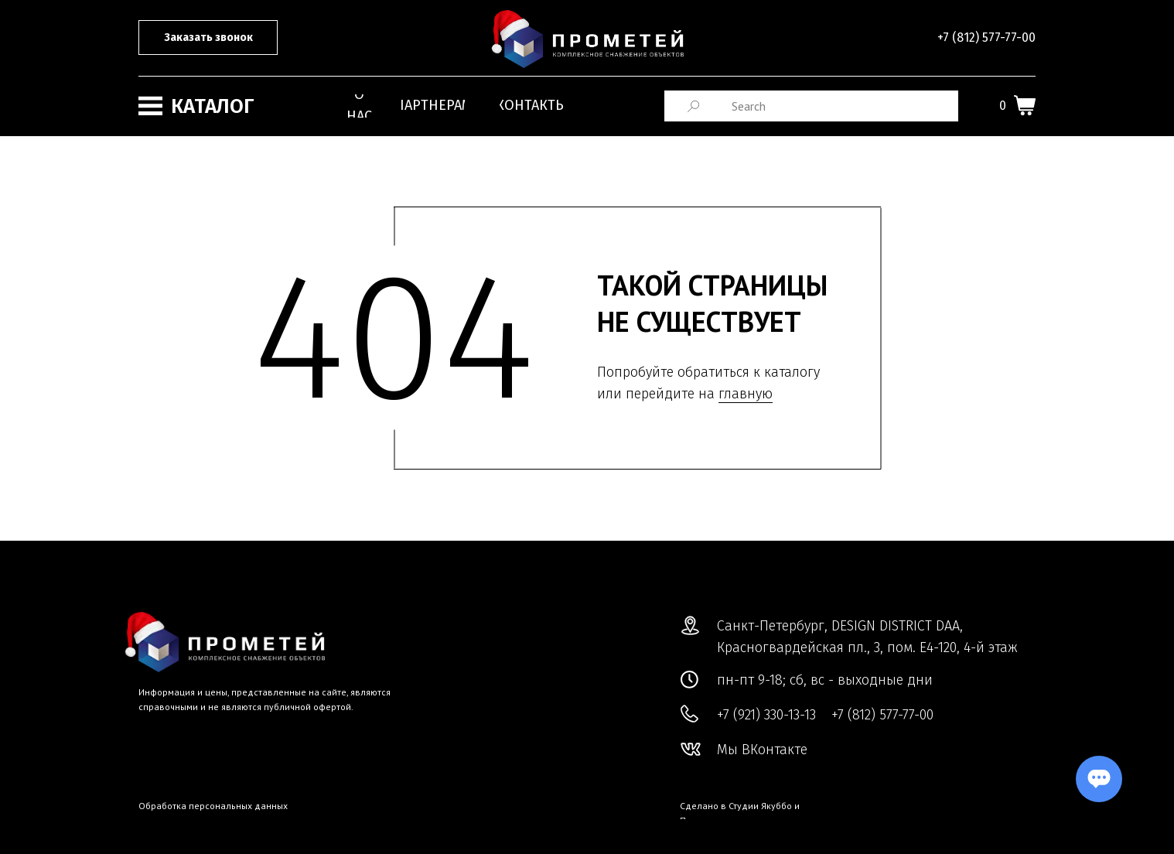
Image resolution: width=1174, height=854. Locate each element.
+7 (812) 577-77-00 (986, 37)
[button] (208, 37)
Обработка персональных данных (213, 805)
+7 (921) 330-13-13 (766, 714)
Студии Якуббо (760, 805)
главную (745, 393)
